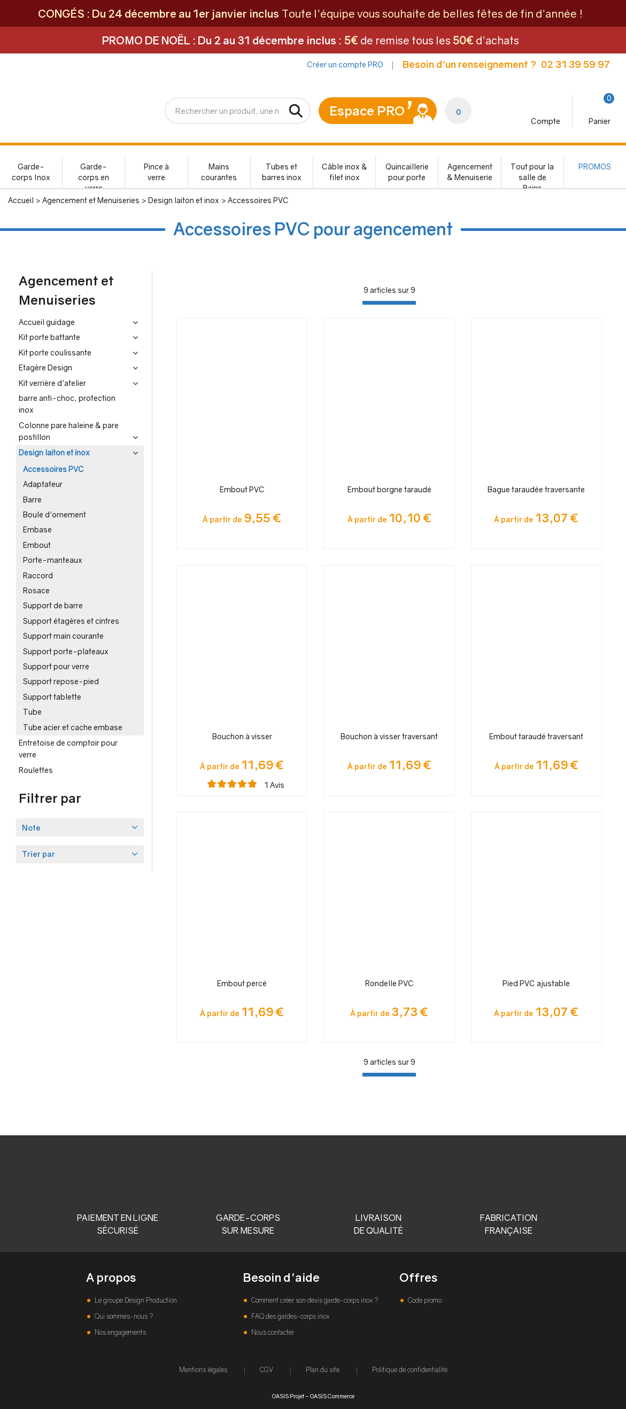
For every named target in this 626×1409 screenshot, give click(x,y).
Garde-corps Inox (31, 172)
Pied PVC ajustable (536, 983)
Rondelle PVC (389, 983)
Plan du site (322, 1370)
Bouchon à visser (242, 736)
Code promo (424, 1300)
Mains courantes (219, 172)
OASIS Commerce (332, 1395)
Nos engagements (119, 1332)
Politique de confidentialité (409, 1370)
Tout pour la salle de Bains (532, 175)
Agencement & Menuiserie (469, 172)
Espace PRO (367, 110)
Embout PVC (242, 489)
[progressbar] (389, 303)
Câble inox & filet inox (344, 172)
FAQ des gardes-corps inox (289, 1316)
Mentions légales (203, 1370)
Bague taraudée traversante (536, 489)
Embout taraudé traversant (536, 736)
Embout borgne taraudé (389, 489)
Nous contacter (272, 1332)
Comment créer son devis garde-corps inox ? (314, 1300)
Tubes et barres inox (282, 172)
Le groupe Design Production (135, 1300)
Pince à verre (156, 172)
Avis (274, 784)
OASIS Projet (288, 1395)
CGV (266, 1370)
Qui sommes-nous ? (123, 1316)
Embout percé (242, 983)
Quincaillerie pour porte (407, 172)
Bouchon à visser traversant (389, 736)
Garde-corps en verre (93, 175)
